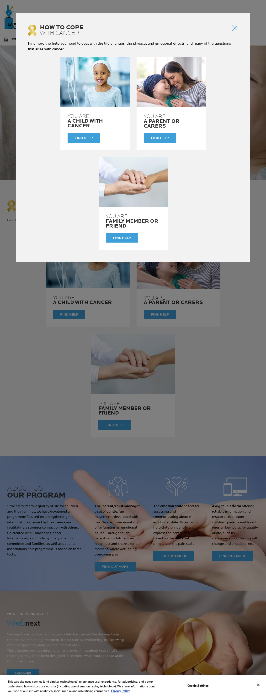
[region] (133, 685)
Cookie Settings (198, 685)
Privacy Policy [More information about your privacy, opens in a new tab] (120, 691)
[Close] (258, 685)
